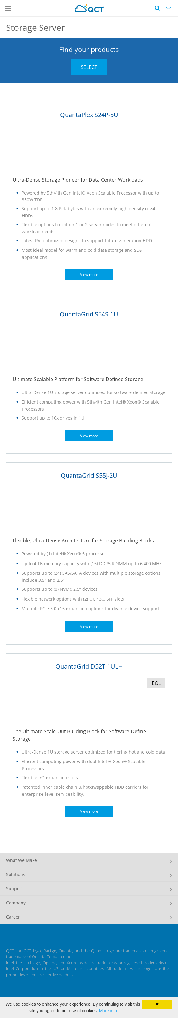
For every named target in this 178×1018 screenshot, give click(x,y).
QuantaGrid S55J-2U (89, 475)
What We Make (21, 860)
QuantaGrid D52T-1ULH (89, 666)
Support (14, 888)
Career (13, 917)
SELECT (89, 67)
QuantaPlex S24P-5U (89, 115)
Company (16, 903)
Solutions (15, 874)
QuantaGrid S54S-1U (89, 314)
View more (89, 274)
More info (108, 1010)
